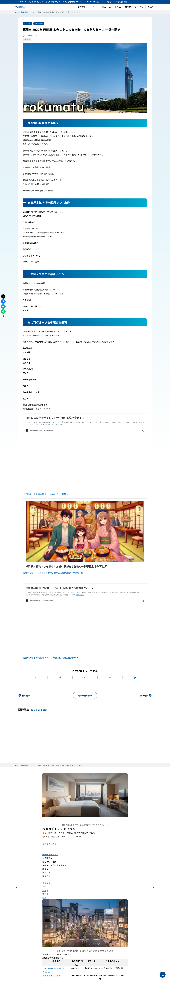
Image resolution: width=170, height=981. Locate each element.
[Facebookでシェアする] (60, 507)
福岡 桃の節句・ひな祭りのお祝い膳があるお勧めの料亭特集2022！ (54, 459)
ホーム (113, 847)
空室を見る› (47, 712)
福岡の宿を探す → (50, 673)
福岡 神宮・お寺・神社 (134, 7)
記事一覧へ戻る (85, 525)
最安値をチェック (50, 684)
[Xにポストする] (35, 507)
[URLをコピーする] (134, 507)
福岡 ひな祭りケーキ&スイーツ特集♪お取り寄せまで (49, 419)
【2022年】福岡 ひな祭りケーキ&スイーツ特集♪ (45, 437)
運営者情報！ (117, 869)
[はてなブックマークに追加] (85, 507)
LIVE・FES (106, 7)
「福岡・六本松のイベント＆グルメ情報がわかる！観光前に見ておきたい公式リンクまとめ (131, 861)
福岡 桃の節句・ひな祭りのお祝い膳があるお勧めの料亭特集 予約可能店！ (59, 448)
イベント (94, 7)
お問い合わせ (117, 874)
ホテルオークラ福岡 (51, 805)
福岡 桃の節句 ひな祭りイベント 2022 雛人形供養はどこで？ (53, 476)
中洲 (44, 727)
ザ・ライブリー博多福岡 (53, 812)
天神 (44, 723)
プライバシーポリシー (121, 853)
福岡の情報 (82, 7)
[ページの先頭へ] (163, 975)
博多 (44, 720)
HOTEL (118, 7)
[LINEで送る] (110, 507)
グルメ (150, 7)
